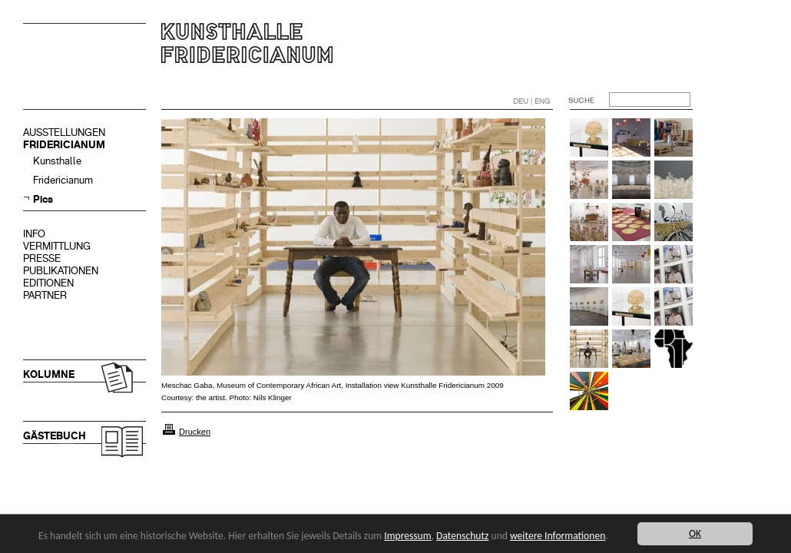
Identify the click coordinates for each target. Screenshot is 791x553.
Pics (43, 199)
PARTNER (45, 295)
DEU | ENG (532, 101)
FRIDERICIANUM (64, 145)
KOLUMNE (48, 374)
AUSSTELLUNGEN (64, 132)
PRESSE (42, 258)
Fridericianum (63, 180)
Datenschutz (462, 535)
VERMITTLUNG (57, 246)
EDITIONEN (48, 283)
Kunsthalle (57, 161)
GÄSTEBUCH (54, 436)
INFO (34, 234)
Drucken (194, 431)
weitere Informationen (557, 535)
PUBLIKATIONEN (60, 270)
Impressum (407, 535)
